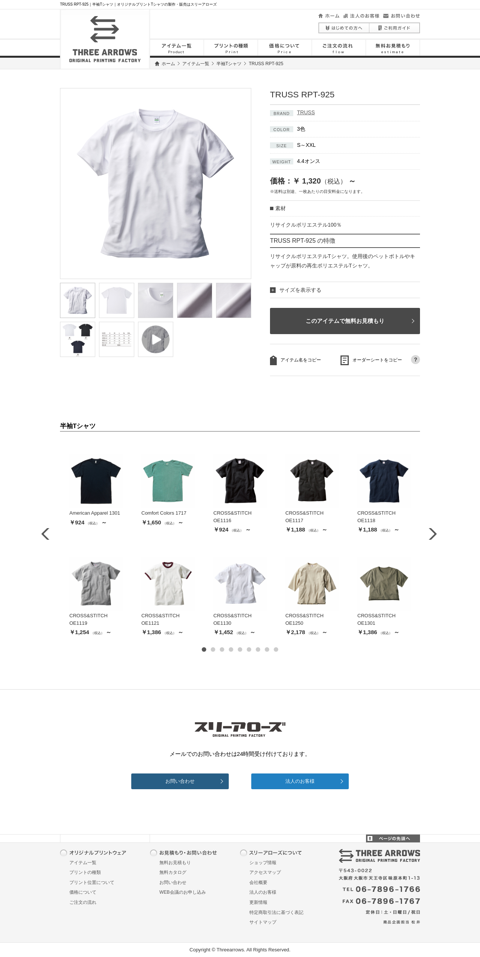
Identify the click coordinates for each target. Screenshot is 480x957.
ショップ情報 (262, 862)
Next (433, 534)
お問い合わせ (180, 781)
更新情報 (258, 902)
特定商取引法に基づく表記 (276, 912)
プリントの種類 (85, 872)
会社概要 (258, 882)
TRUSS (306, 112)
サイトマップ (262, 922)
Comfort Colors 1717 (163, 513)
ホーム (168, 63)
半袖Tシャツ (229, 63)
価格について (82, 892)
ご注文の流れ (82, 902)
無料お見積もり (175, 862)
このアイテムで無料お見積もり (345, 321)
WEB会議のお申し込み (182, 892)
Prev (47, 534)
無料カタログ (172, 872)
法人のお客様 (300, 781)
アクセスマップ (265, 872)
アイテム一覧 (195, 63)
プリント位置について (91, 882)
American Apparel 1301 (94, 513)
